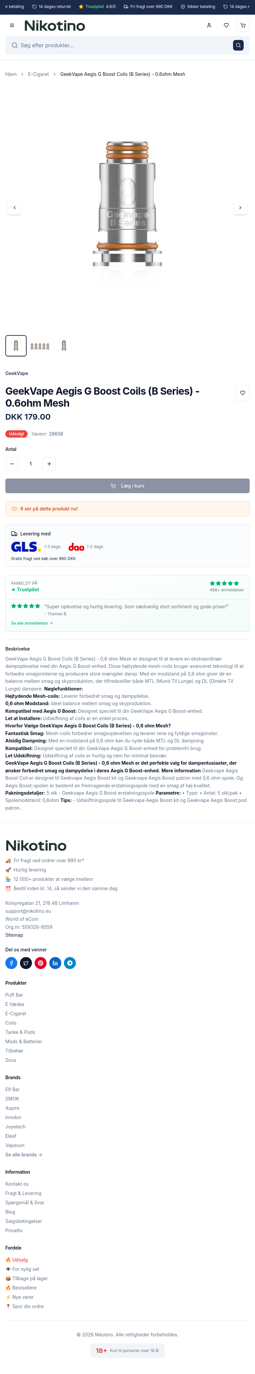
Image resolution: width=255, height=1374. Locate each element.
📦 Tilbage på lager (26, 1278)
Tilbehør (14, 1051)
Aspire (12, 1108)
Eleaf (10, 1136)
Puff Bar (14, 995)
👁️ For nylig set (22, 1269)
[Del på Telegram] (70, 963)
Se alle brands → (24, 1154)
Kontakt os (17, 1184)
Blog (10, 1212)
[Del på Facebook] (11, 963)
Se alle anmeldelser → (32, 623)
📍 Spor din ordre (24, 1306)
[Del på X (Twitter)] (26, 963)
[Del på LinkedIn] (55, 963)
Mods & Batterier (23, 1041)
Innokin (13, 1117)
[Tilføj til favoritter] (243, 393)
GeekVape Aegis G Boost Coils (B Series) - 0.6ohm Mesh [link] (122, 74)
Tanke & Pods (20, 1032)
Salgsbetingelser (23, 1221)
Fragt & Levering (23, 1193)
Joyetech (15, 1126)
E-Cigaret (38, 74)
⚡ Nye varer (19, 1297)
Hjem (11, 74)
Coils (10, 1023)
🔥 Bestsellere (21, 1287)
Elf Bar (12, 1089)
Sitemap (14, 935)
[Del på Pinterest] (41, 963)
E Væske (14, 1004)
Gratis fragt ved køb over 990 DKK (43, 558)
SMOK (12, 1098)
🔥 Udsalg (16, 1260)
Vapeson (15, 1145)
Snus (10, 1060)
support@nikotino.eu (28, 911)
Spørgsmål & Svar (24, 1202)
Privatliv (14, 1230)
